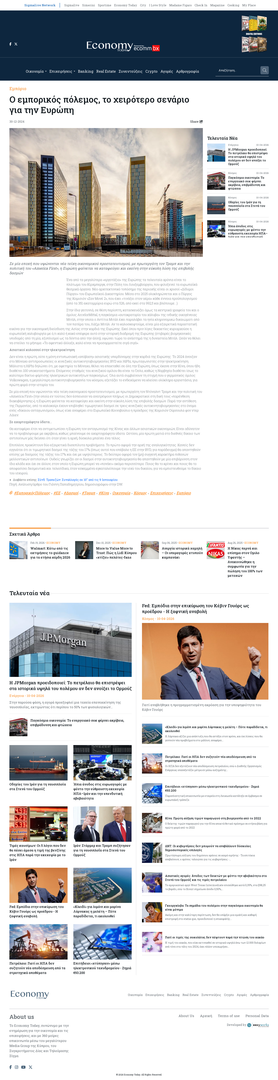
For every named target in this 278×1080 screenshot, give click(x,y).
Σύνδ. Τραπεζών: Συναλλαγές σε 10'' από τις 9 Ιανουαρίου (77, 480)
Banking (85, 71)
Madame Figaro (180, 5)
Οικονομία (35, 71)
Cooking (233, 5)
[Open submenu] (46, 71)
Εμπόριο (18, 88)
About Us (184, 1017)
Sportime (104, 5)
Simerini (88, 5)
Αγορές (166, 71)
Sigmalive (71, 5)
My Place (249, 5)
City (143, 5)
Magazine (217, 5)
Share (196, 121)
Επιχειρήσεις (60, 71)
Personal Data (257, 1017)
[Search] (237, 70)
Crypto (151, 71)
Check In (201, 5)
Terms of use (227, 1017)
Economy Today (125, 5)
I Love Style (157, 5)
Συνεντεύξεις (131, 71)
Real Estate (106, 71)
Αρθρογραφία (187, 71)
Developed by (248, 1026)
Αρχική (204, 1017)
